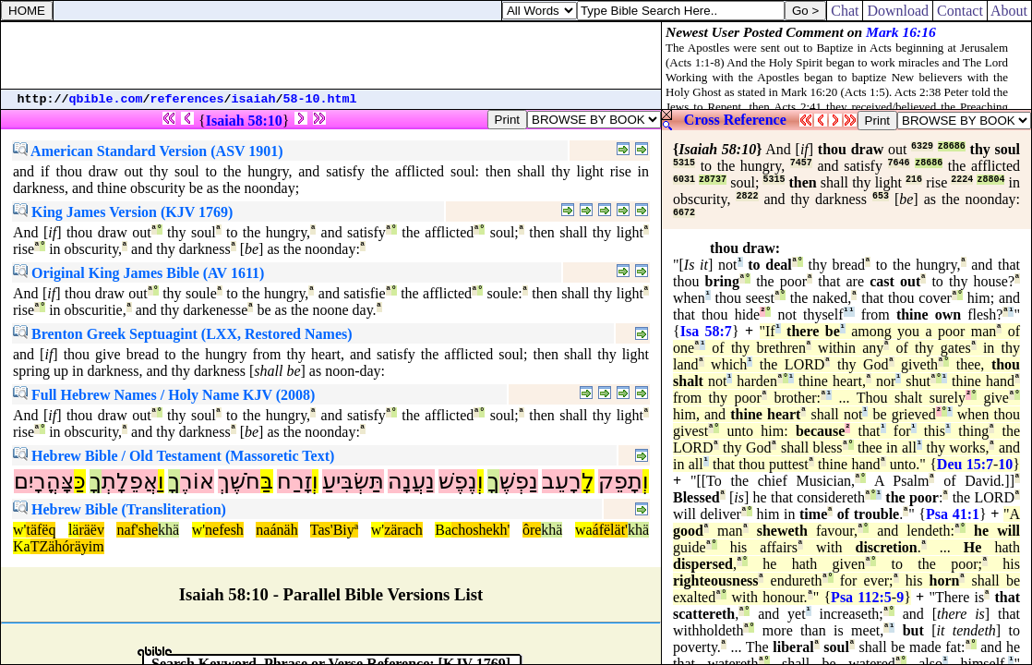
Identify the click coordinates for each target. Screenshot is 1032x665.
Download (897, 10)
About (1009, 10)
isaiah (254, 99)
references (187, 99)
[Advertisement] (331, 55)
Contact (960, 10)
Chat (844, 10)
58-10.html (320, 99)
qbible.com (106, 99)
